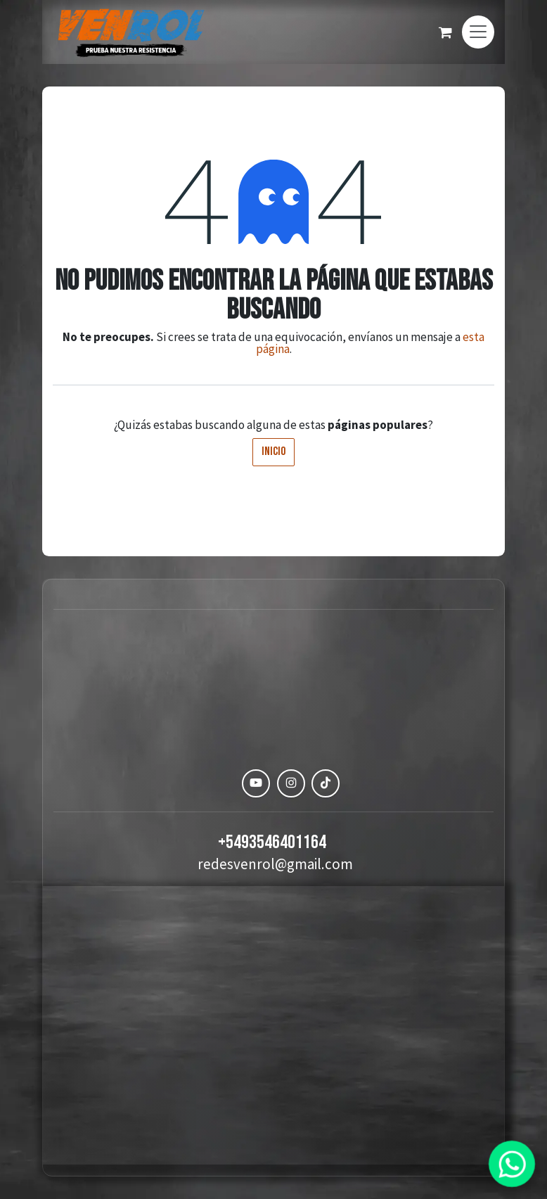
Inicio (273, 451)
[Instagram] (291, 783)
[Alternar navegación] (478, 32)
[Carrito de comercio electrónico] (445, 32)
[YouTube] (256, 783)
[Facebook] (221, 783)
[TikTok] (325, 783)
